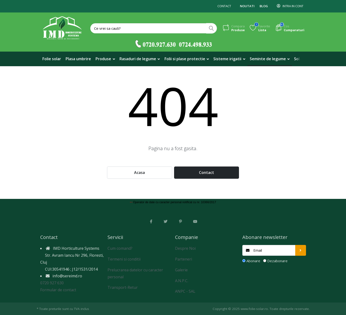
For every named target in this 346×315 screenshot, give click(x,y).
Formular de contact (58, 289)
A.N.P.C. (181, 280)
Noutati (247, 6)
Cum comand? (120, 248)
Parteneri (183, 259)
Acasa (139, 172)
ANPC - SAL (185, 291)
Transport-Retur (123, 287)
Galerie (181, 270)
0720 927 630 (52, 282)
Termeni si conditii (124, 259)
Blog (264, 6)
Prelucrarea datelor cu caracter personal (135, 273)
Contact (224, 6)
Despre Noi (185, 248)
